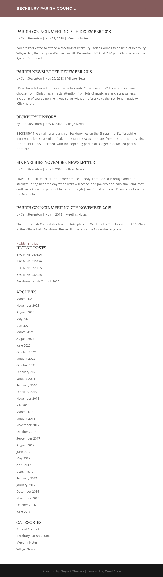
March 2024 (24, 332)
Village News (76, 78)
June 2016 (23, 511)
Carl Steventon (31, 38)
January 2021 (25, 379)
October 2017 (26, 432)
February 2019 (26, 392)
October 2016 (26, 505)
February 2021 (26, 372)
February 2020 (26, 385)
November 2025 (27, 305)
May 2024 (23, 325)
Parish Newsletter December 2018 (54, 71)
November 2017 (27, 425)
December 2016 (27, 491)
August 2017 (25, 445)
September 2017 (28, 438)
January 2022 (25, 358)
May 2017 (23, 458)
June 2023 (23, 345)
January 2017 (25, 485)
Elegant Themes (72, 571)
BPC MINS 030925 (29, 275)
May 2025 (23, 319)
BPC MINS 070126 (29, 261)
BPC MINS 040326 (29, 254)
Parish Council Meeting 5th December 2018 (63, 31)
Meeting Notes (78, 38)
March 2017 (24, 472)
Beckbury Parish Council (33, 536)
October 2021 (26, 365)
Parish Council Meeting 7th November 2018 (63, 207)
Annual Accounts (28, 529)
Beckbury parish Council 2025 (37, 281)
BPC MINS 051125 (29, 268)
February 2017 (26, 478)
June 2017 (23, 452)
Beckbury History (36, 117)
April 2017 (23, 465)
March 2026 (24, 299)
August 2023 (25, 339)
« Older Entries (27, 243)
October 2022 (26, 352)
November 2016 (27, 498)
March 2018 (24, 412)
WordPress (113, 571)
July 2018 (22, 405)
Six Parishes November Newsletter (55, 162)
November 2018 (27, 398)
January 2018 (25, 418)
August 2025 (25, 312)
